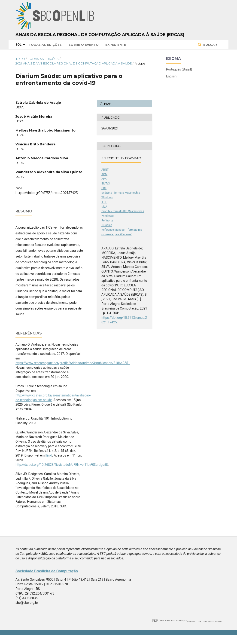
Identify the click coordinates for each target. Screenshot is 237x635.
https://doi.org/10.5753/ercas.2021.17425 (46, 193)
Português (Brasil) (179, 69)
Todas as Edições (45, 44)
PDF (107, 103)
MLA (104, 206)
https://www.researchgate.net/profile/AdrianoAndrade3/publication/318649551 (72, 363)
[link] (49, 455)
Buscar (209, 44)
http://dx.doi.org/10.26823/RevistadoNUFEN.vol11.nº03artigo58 (61, 464)
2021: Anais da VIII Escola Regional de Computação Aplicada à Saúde (73, 63)
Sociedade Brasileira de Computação (46, 571)
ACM (104, 174)
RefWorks (107, 220)
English (171, 76)
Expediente (115, 44)
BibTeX (105, 183)
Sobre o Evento (84, 44)
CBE (103, 188)
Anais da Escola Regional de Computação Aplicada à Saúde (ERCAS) (99, 34)
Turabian (106, 225)
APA (103, 179)
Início (20, 59)
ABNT (105, 169)
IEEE (104, 202)
